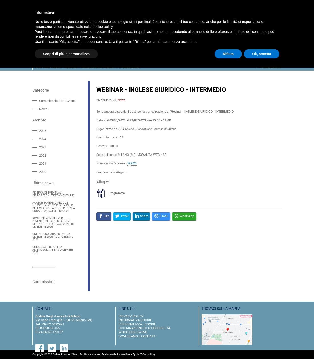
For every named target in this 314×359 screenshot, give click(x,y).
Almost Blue (123, 354)
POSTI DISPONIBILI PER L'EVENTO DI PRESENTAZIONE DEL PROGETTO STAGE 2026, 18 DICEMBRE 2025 (53, 222)
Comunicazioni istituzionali (58, 100)
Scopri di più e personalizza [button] (66, 54)
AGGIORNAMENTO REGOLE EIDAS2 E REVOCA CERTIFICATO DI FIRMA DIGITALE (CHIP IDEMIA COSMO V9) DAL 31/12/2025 (53, 207)
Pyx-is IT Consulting (144, 354)
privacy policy (131, 316)
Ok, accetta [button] (261, 54)
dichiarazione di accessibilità (144, 328)
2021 (42, 163)
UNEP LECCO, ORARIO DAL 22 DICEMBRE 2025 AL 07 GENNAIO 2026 (53, 237)
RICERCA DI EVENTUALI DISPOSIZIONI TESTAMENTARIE (53, 194)
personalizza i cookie (137, 324)
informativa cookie (135, 320)
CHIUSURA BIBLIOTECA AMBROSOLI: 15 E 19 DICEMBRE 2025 (52, 250)
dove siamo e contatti (137, 336)
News (43, 109)
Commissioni (43, 281)
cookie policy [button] (103, 26)
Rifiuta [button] (228, 54)
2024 (42, 139)
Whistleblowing (133, 332)
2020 (42, 171)
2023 (42, 147)
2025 (42, 130)
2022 (42, 155)
